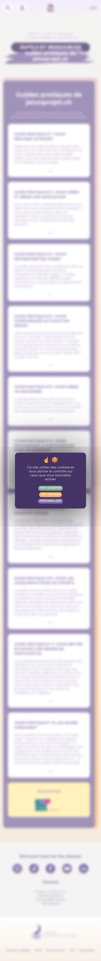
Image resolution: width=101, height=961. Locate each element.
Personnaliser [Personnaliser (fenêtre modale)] (50, 501)
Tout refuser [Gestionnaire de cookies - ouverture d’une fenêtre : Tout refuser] (50, 494)
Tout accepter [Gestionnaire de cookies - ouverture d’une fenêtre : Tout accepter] (50, 488)
